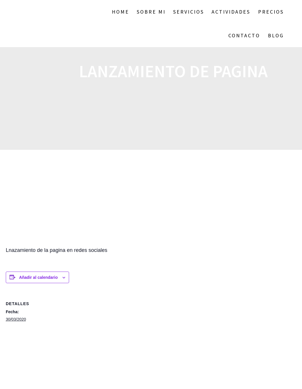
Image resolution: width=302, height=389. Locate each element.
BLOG (276, 35)
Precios (271, 11)
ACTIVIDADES (231, 11)
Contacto (244, 35)
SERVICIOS (188, 11)
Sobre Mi (151, 11)
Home (120, 11)
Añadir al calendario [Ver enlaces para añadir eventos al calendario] (38, 277)
